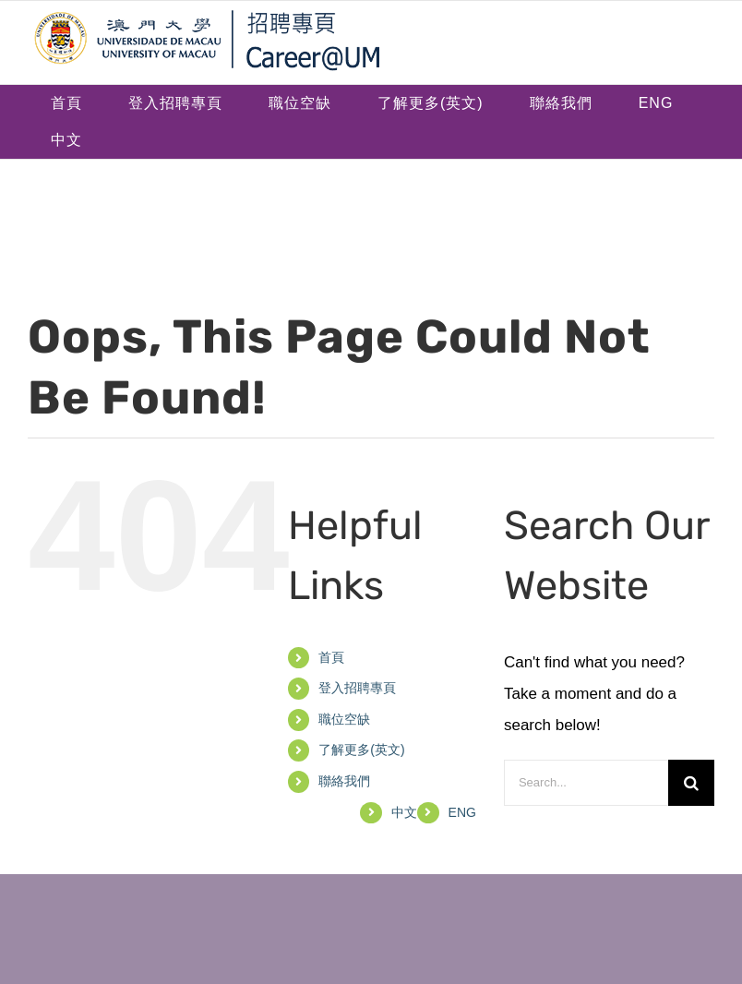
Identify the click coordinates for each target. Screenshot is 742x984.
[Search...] (586, 783)
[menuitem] (656, 103)
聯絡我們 (344, 781)
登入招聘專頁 (357, 687)
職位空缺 (344, 719)
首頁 (331, 657)
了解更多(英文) (361, 749)
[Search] (691, 783)
